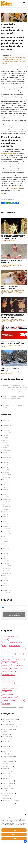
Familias (5, 768)
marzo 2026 (6, 420)
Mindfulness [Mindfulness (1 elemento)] (13, 688)
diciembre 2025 (7, 425)
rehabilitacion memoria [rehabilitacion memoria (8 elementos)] (8, 700)
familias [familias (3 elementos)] (17, 685)
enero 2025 (6, 447)
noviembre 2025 (7, 428)
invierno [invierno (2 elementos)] (4, 688)
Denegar (14, 834)
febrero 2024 (6, 469)
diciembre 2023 (7, 474)
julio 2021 (5, 538)
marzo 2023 (6, 492)
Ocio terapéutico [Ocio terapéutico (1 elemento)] (7, 691)
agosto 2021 (6, 536)
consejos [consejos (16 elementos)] (22, 659)
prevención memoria (8, 783)
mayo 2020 (6, 556)
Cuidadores (6, 744)
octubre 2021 (6, 531)
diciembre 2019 (7, 565)
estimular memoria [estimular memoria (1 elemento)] (7, 685)
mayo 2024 (6, 464)
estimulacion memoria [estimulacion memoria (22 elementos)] (8, 671)
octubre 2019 (6, 570)
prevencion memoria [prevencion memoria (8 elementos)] (7, 694)
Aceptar (14, 830)
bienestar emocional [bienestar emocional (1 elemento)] (8, 648)
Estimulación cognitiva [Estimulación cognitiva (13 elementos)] (8, 674)
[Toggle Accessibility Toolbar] (25, 841)
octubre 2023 (6, 479)
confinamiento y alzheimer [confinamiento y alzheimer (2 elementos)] (9, 659)
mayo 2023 (6, 487)
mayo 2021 (6, 543)
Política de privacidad (15, 841)
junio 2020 (5, 553)
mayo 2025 (6, 440)
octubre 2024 (6, 455)
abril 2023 (5, 489)
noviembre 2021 (7, 528)
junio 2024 (5, 462)
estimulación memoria (11, 265)
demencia (9, 291)
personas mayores (5, 266)
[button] (26, 815)
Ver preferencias (14, 838)
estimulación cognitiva (6, 292)
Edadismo (5, 753)
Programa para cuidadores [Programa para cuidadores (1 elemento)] (9, 697)
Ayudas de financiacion (9, 729)
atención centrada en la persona (9, 264)
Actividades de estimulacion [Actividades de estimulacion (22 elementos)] (10, 636)
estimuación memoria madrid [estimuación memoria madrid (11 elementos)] (17, 668)
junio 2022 (5, 511)
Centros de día (6, 736)
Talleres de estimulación (9, 803)
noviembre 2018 (7, 592)
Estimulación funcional (8, 758)
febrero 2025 (6, 445)
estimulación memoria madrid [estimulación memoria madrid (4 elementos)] (10, 677)
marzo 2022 (6, 519)
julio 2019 (5, 578)
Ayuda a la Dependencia (9, 726)
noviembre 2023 (7, 477)
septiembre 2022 (7, 506)
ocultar (11, 55)
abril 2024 (5, 467)
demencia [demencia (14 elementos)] (14, 662)
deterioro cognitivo (10, 240)
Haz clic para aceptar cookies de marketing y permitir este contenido (14, 614)
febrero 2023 (6, 494)
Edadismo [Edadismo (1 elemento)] (4, 668)
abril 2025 (5, 442)
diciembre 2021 (7, 526)
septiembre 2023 (7, 482)
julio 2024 (5, 460)
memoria (20, 265)
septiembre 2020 (7, 551)
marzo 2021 (6, 548)
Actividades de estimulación (8, 290)
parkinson (5, 778)
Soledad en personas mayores (11, 800)
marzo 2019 (6, 585)
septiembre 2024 (7, 457)
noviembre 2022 (7, 501)
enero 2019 (6, 588)
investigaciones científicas (8, 153)
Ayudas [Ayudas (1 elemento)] (4, 645)
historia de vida (16, 320)
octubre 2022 (6, 504)
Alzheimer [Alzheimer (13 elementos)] (5, 639)
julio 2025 (5, 435)
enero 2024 (6, 472)
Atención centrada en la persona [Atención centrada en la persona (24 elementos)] (11, 642)
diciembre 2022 (7, 499)
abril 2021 (5, 546)
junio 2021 (5, 541)
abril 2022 (5, 516)
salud (4, 790)
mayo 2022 (6, 514)
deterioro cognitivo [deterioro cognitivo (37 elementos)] (17, 665)
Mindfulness (6, 776)
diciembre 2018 (7, 590)
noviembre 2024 (7, 452)
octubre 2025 (6, 430)
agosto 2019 (6, 575)
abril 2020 (5, 558)
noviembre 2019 (7, 568)
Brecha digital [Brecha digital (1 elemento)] (20, 648)
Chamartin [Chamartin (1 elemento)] (19, 653)
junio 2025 (5, 437)
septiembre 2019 (7, 573)
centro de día (18, 319)
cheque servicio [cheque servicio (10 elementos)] (6, 656)
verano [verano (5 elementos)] (21, 706)
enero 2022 (6, 524)
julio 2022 (5, 509)
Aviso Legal (23, 841)
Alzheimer (5, 721)
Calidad (5, 731)
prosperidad (6, 785)
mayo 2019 (6, 583)
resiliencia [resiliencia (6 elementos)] (21, 700)
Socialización (6, 798)
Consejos (3, 240)
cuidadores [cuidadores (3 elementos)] (5, 662)
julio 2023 (5, 484)
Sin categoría (9, 321)
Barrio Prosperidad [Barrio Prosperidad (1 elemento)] (14, 645)
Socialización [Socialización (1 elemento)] (6, 703)
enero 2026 (6, 423)
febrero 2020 (6, 560)
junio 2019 (5, 580)
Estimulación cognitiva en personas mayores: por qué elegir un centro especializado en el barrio (14, 392)
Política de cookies (6, 841)
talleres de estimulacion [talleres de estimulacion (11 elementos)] (9, 706)
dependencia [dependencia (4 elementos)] (5, 665)
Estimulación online (8, 766)
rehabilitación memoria (8, 788)
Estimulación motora (8, 763)
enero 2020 (6, 563)
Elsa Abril (3, 193)
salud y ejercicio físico (8, 793)
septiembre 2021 (7, 533)
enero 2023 (6, 497)
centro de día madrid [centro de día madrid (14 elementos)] (8, 653)
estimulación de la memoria (18, 188)
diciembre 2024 (7, 450)
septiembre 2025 (7, 432)
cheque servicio (12, 345)
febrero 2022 (6, 521)
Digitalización (6, 751)
